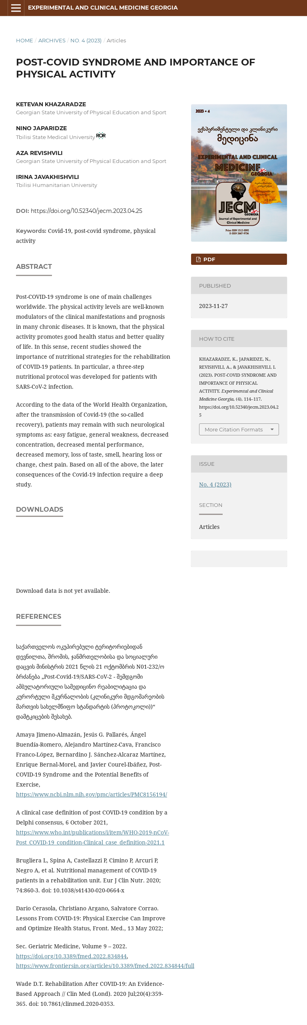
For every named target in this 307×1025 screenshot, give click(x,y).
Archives (52, 40)
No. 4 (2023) (86, 40)
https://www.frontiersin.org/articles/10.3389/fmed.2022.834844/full (105, 965)
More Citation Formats (234, 429)
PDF (208, 259)
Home (24, 40)
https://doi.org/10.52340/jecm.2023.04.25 (86, 211)
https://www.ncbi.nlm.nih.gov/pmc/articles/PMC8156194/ (91, 794)
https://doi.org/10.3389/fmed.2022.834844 (71, 956)
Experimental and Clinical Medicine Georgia (103, 7)
